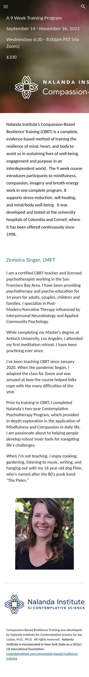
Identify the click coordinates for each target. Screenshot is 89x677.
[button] (5, 6)
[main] (45, 56)
